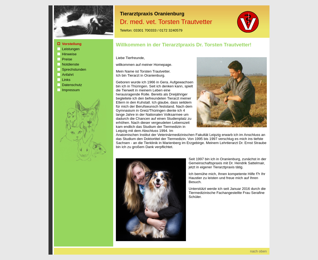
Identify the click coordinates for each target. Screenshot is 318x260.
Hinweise (69, 54)
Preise (67, 59)
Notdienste (70, 64)
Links (66, 80)
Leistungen (71, 49)
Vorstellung (71, 44)
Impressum (71, 90)
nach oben (258, 251)
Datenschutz (72, 85)
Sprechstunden (74, 69)
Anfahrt (68, 75)
